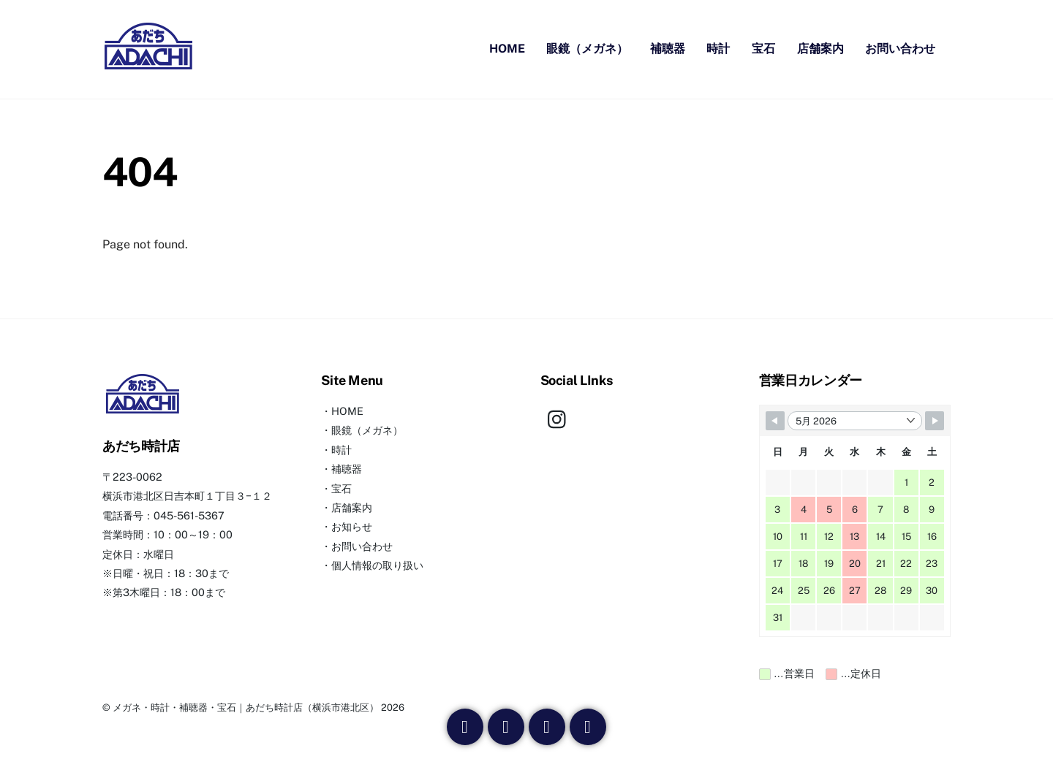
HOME (507, 49)
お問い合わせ (900, 49)
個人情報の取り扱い (377, 566)
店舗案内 (820, 49)
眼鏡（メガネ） (587, 49)
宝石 (763, 49)
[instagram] (560, 418)
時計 (718, 49)
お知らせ (351, 527)
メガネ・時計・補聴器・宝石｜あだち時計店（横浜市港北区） (246, 708)
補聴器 (667, 49)
